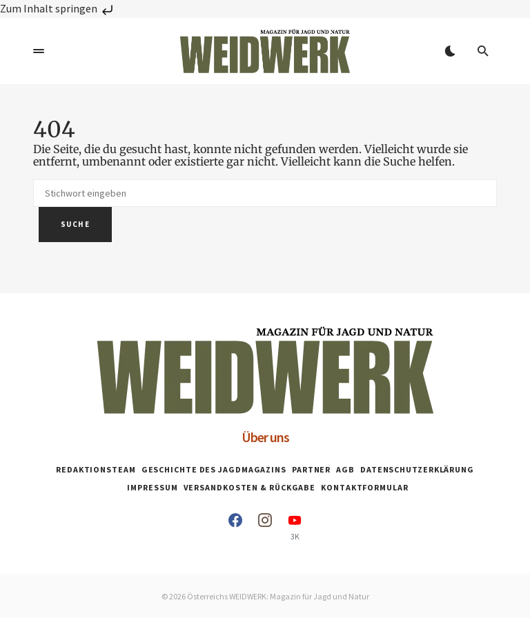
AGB (345, 469)
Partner (311, 469)
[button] (38, 51)
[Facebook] (235, 527)
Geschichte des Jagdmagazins (213, 469)
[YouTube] (295, 527)
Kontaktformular (365, 487)
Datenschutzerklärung (417, 469)
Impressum (152, 487)
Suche (75, 224)
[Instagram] (265, 527)
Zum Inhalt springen (58, 8)
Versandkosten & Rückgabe (250, 487)
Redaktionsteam (96, 469)
